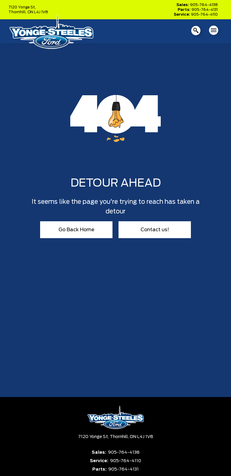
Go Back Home (76, 229)
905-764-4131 (204, 9)
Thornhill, (17, 12)
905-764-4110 (204, 14)
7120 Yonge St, (22, 7)
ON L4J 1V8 (37, 12)
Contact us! (155, 229)
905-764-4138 (204, 5)
